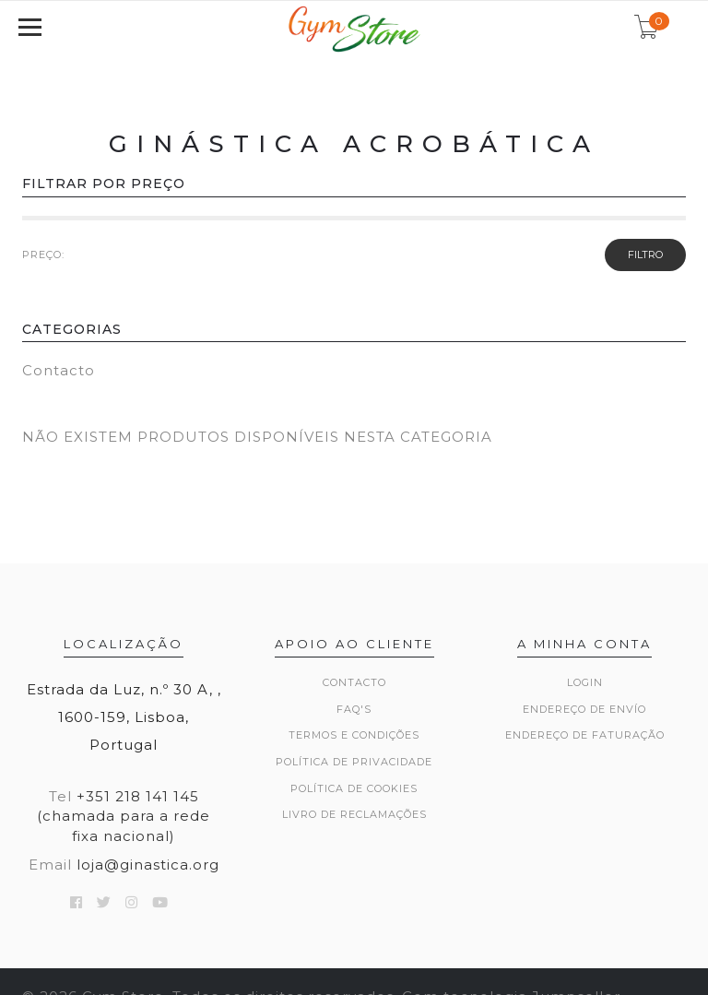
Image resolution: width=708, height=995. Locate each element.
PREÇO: (43, 254)
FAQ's (354, 709)
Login (585, 682)
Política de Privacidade (354, 761)
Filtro (645, 254)
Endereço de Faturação (585, 734)
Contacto (58, 370)
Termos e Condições (354, 734)
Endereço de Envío (584, 709)
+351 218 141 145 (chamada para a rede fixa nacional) (123, 816)
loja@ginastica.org (148, 864)
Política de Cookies (354, 788)
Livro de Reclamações (354, 814)
